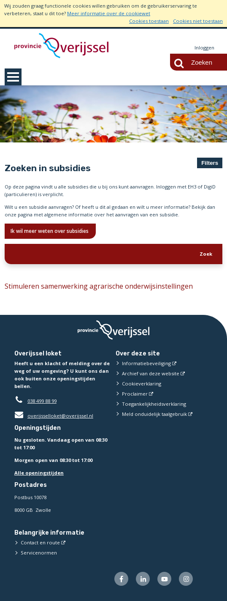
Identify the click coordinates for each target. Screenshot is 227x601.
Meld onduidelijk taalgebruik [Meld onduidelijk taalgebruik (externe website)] (154, 414)
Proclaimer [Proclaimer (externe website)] (135, 394)
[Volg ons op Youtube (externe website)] (164, 579)
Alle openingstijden (39, 473)
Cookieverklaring (141, 383)
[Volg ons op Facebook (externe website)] (121, 579)
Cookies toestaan (149, 21)
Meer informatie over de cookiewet (108, 13)
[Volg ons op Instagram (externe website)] (186, 579)
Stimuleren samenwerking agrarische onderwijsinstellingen (99, 286)
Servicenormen (39, 552)
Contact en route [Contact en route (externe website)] (40, 542)
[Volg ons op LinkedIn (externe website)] (143, 579)
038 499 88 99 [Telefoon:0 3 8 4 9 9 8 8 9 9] (42, 401)
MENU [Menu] (13, 76)
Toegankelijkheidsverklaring (154, 404)
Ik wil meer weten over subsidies (50, 231)
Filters (209, 163)
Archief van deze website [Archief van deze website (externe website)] (150, 373)
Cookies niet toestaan (198, 21)
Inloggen (204, 47)
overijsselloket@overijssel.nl (53, 416)
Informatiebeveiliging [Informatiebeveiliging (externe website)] (146, 363)
